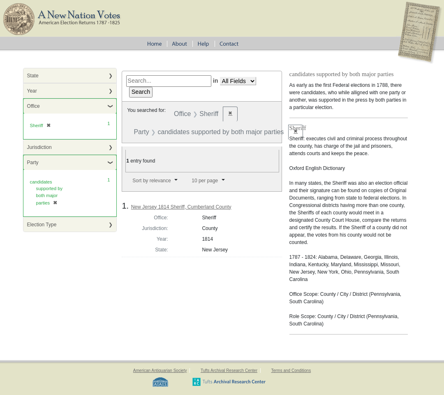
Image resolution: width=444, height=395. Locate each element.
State (33, 76)
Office (33, 106)
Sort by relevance (151, 181)
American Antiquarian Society (160, 370)
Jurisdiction (39, 147)
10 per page (205, 181)
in (215, 80)
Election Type (42, 225)
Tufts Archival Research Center (229, 370)
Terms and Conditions (291, 370)
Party (33, 162)
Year (32, 91)
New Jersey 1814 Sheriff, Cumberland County (181, 207)
